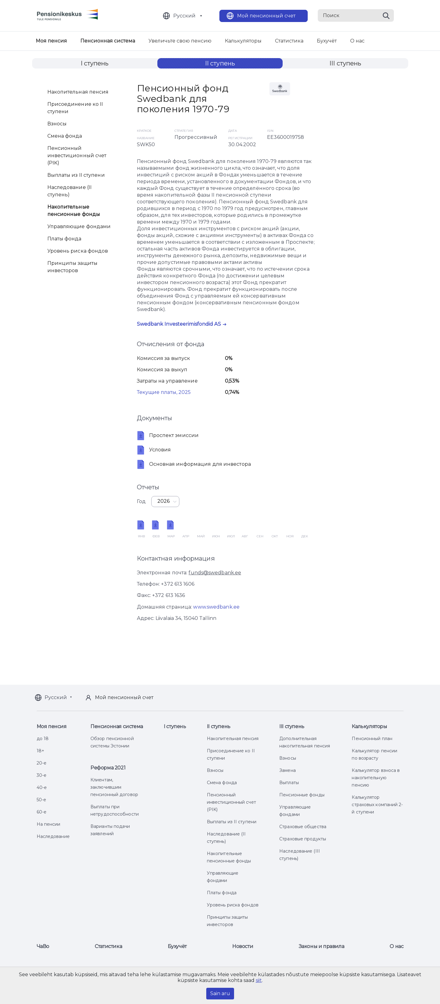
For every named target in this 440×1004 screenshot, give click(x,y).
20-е (41, 763)
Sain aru (220, 993)
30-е (41, 775)
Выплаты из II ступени (76, 175)
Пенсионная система (107, 41)
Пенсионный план (372, 738)
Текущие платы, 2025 (164, 392)
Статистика (289, 41)
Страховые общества (302, 826)
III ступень (345, 63)
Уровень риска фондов (77, 251)
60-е (41, 812)
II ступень (220, 63)
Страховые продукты (302, 839)
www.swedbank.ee (216, 607)
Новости (242, 946)
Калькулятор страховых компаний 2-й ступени (377, 805)
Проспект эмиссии (168, 435)
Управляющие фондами (79, 226)
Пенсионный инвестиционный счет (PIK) (77, 155)
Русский (184, 16)
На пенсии (49, 824)
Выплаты (289, 782)
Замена (287, 770)
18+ (40, 751)
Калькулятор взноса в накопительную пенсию (376, 778)
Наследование (53, 836)
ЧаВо (43, 946)
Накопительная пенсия (78, 92)
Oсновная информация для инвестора (194, 464)
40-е (42, 787)
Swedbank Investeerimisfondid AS (179, 324)
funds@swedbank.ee (215, 573)
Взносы (57, 124)
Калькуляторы (243, 41)
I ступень (95, 63)
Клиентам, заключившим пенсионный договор (114, 787)
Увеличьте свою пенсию (179, 41)
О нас (357, 41)
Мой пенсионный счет (266, 16)
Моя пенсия (51, 41)
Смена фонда (64, 136)
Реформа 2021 (107, 768)
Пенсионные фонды (301, 795)
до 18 (43, 738)
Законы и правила (321, 946)
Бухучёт (327, 41)
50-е (41, 799)
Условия (154, 450)
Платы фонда (64, 239)
